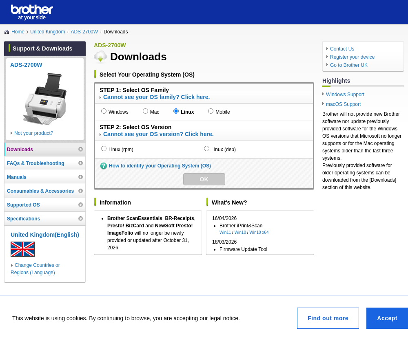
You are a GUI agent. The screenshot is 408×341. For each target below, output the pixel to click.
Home (17, 32)
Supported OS (23, 205)
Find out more (328, 318)
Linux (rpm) (121, 149)
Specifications (23, 219)
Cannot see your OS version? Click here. (158, 134)
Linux (187, 112)
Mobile (222, 112)
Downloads (20, 149)
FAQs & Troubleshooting (35, 163)
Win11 (225, 232)
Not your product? (33, 133)
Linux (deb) (223, 149)
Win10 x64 (258, 232)
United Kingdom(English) (45, 234)
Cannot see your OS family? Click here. (156, 97)
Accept (387, 318)
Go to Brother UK (349, 65)
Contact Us (342, 49)
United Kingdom (47, 32)
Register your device (352, 57)
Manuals (17, 177)
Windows (119, 112)
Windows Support (345, 94)
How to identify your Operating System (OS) (160, 166)
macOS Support (343, 104)
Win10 (240, 232)
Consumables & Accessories (40, 191)
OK (204, 179)
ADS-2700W (84, 32)
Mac (155, 112)
